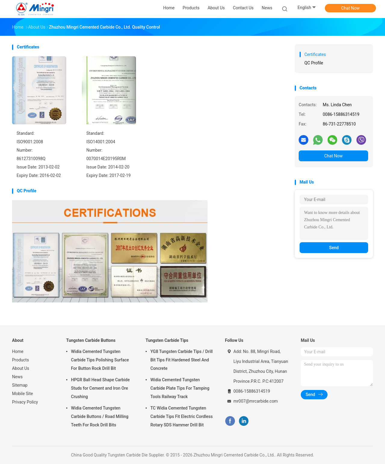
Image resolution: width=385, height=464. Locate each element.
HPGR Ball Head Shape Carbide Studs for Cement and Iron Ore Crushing (100, 388)
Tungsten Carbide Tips (167, 340)
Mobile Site (22, 393)
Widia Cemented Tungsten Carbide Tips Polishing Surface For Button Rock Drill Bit (100, 360)
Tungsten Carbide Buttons (91, 340)
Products (20, 359)
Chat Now (350, 8)
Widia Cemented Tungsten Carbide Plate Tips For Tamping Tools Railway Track (179, 388)
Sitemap (19, 385)
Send (334, 247)
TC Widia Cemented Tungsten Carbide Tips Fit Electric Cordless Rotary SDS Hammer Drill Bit (181, 416)
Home (17, 351)
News (17, 376)
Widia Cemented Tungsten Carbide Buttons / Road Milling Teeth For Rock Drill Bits (99, 416)
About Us (20, 368)
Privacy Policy (25, 402)
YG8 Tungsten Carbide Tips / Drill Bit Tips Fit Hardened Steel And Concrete (181, 360)
